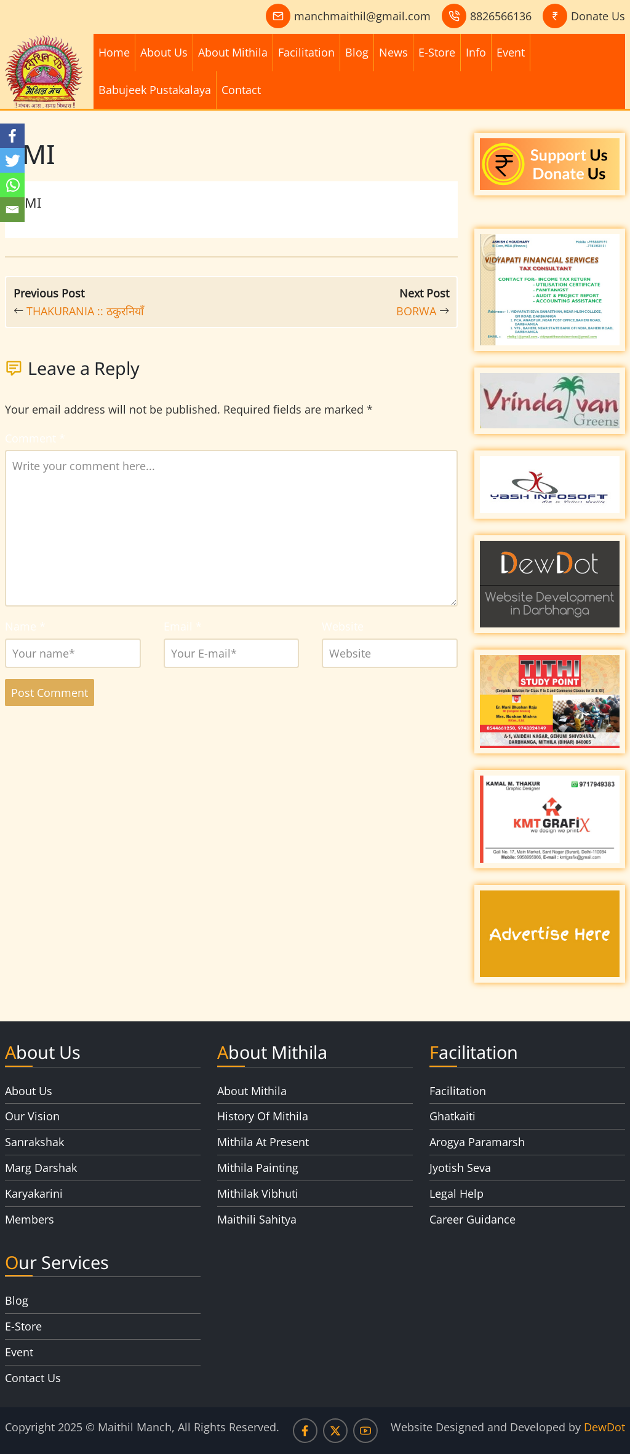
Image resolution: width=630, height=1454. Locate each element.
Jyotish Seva (460, 1167)
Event (510, 52)
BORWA (416, 311)
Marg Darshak (41, 1167)
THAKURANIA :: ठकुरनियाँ (85, 311)
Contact (241, 89)
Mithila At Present (263, 1141)
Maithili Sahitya (257, 1219)
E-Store (436, 52)
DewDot (604, 1427)
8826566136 (501, 16)
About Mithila (233, 52)
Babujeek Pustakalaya (154, 89)
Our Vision (32, 1116)
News (393, 52)
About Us (164, 52)
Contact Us (33, 1377)
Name (25, 626)
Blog (357, 52)
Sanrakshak (34, 1141)
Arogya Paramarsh (477, 1141)
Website (343, 626)
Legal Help (456, 1193)
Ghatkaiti (452, 1116)
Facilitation (306, 52)
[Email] (12, 209)
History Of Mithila (262, 1116)
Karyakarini (34, 1193)
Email (183, 626)
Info (476, 52)
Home (114, 52)
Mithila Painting (257, 1167)
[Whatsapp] (12, 185)
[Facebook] (12, 136)
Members (29, 1219)
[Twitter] (12, 160)
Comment (35, 438)
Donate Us (598, 16)
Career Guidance (472, 1219)
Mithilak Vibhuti (257, 1193)
